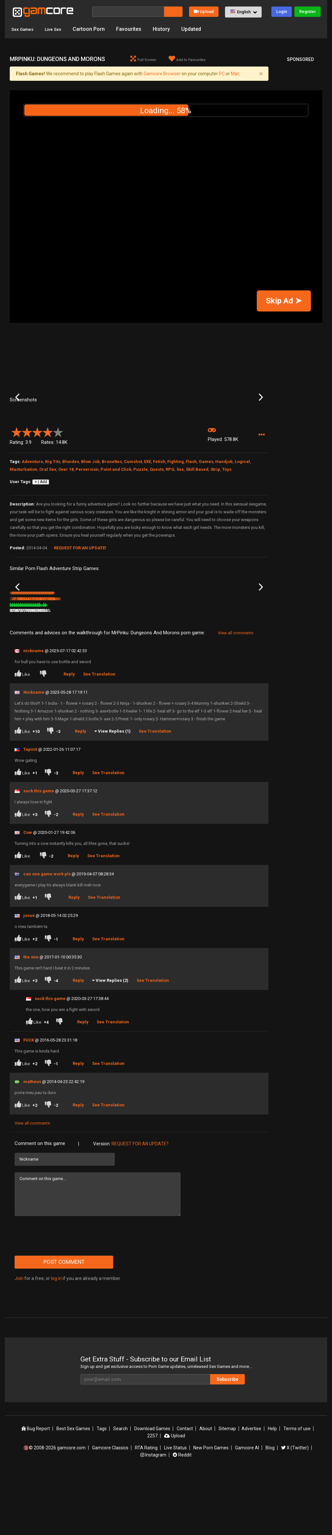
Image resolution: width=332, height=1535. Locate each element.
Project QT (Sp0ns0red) (117, 663)
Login (281, 11)
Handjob (224, 508)
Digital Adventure (155, 663)
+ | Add (41, 528)
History (169, 29)
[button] (243, 12)
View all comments (235, 694)
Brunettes (112, 508)
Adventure (32, 508)
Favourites (136, 29)
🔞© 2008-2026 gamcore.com (54, 1509)
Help (272, 1490)
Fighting (175, 508)
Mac (235, 73)
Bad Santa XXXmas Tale (71, 663)
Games (206, 508)
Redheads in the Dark (203, 663)
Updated (199, 29)
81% (44, 672)
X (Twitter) (295, 1509)
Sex (180, 515)
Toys (226, 515)
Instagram (153, 1516)
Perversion (87, 515)
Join (19, 1339)
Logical (242, 508)
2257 (152, 1497)
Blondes (70, 508)
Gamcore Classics (110, 1509)
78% (175, 672)
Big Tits (52, 508)
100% (130, 672)
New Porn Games (211, 1509)
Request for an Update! (80, 594)
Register (307, 11)
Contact (185, 1490)
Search (120, 1490)
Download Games (152, 1490)
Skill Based (197, 515)
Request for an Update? (140, 1205)
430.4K (236, 672)
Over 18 (66, 515)
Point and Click (116, 515)
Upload (204, 11)
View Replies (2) (112, 1041)
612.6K (193, 672)
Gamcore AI (247, 1509)
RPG (170, 515)
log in (56, 1339)
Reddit (182, 1516)
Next (260, 420)
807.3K (63, 672)
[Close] (260, 73)
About (205, 1490)
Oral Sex (47, 515)
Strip (215, 515)
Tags (102, 1490)
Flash (191, 508)
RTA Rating (146, 1509)
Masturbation (23, 515)
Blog (270, 1509)
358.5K (150, 672)
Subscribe (227, 1441)
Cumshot (133, 508)
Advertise (251, 1490)
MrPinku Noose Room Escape (246, 663)
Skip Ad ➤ (284, 300)
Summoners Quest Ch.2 (27, 663)
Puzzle (140, 515)
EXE (147, 508)
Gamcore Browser (162, 73)
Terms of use (297, 1490)
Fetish (159, 508)
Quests (157, 515)
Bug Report (35, 1490)
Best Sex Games (73, 1490)
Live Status (175, 1509)
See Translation (99, 735)
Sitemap (227, 1490)
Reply (69, 735)
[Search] (128, 11)
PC (222, 73)
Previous (17, 420)
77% (218, 672)
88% (88, 672)
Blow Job (90, 508)
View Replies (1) (114, 792)
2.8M (105, 672)
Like (23, 735)
